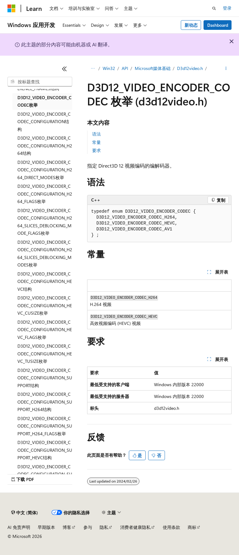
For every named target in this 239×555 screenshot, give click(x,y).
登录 (227, 8)
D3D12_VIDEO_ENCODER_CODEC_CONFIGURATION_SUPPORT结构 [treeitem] (44, 377)
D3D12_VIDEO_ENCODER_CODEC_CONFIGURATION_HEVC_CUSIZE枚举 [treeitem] (44, 305)
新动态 (191, 25)
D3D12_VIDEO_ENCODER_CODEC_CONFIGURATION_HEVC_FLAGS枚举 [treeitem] (44, 329)
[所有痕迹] (92, 69)
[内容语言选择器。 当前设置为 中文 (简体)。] (24, 513)
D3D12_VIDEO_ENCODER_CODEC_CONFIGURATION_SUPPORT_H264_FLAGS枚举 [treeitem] (44, 426)
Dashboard (217, 25)
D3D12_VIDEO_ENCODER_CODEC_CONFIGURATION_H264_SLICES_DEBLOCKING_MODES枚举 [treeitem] (44, 253)
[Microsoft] (11, 8)
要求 (96, 150)
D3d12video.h (190, 68)
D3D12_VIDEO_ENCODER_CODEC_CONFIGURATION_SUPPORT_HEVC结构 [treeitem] (44, 449)
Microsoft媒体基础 (153, 68)
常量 (96, 142)
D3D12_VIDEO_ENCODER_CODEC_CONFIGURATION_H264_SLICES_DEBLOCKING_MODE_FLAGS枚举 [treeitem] (44, 221)
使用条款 (171, 527)
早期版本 (46, 527)
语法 (96, 134)
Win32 (109, 68)
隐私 (104, 527)
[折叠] (64, 68)
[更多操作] (226, 69)
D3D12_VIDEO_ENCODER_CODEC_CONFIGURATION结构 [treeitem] (44, 121)
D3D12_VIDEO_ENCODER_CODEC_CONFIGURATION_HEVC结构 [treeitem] (44, 281)
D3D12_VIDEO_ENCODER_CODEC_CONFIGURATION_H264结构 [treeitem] (44, 145)
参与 (87, 527)
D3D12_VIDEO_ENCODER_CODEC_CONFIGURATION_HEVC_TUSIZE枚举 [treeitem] (44, 353)
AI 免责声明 (18, 527)
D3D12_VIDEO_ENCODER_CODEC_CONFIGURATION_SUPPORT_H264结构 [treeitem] (44, 401)
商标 (192, 527)
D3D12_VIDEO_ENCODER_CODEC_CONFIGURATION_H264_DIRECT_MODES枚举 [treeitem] (44, 169)
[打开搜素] (214, 8)
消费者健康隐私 (135, 527)
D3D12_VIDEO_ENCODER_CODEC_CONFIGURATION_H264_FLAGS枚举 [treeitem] (44, 193)
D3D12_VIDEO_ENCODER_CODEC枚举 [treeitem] (44, 101)
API (125, 68)
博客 (67, 527)
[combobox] (39, 82)
